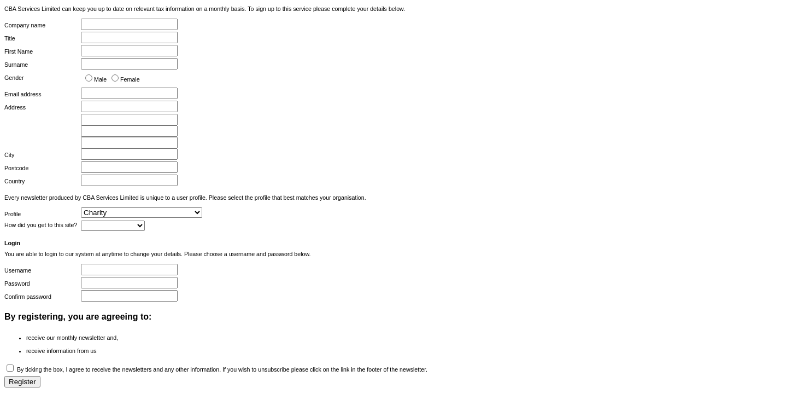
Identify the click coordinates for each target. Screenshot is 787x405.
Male (100, 79)
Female (130, 79)
